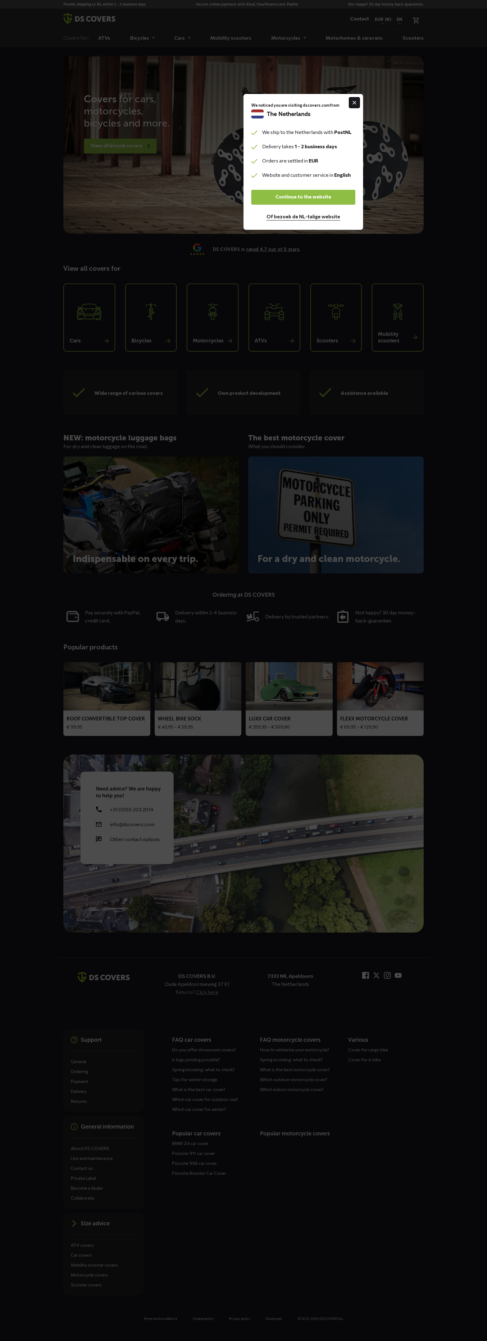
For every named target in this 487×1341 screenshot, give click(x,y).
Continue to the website (243, 705)
